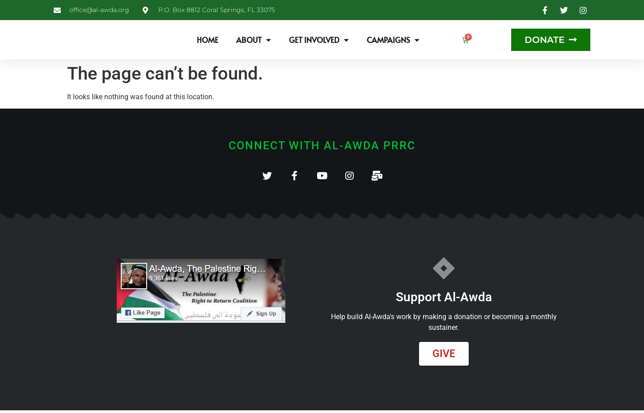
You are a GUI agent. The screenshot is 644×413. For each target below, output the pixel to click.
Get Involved (319, 40)
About (253, 40)
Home (207, 39)
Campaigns (393, 40)
